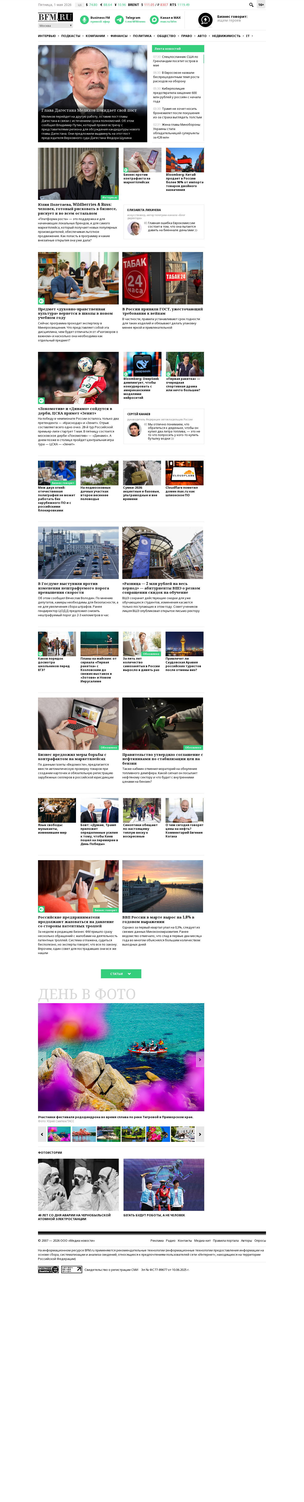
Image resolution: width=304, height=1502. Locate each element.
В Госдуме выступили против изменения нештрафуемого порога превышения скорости (73, 612)
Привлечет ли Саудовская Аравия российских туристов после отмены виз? (183, 693)
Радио (171, 1284)
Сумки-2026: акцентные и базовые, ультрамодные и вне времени (141, 516)
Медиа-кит (202, 1284)
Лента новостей (167, 48)
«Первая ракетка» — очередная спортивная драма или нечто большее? (183, 399)
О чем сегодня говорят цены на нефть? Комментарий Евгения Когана (185, 865)
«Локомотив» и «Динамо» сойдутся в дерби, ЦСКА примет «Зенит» (75, 427)
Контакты (185, 1284)
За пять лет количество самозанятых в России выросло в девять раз (141, 693)
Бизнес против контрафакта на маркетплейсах (137, 180)
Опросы (260, 1284)
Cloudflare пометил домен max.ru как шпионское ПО (182, 514)
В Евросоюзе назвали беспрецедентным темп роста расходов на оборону (176, 76)
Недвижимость (226, 36)
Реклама (157, 1284)
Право (186, 36)
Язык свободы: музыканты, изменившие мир (52, 864)
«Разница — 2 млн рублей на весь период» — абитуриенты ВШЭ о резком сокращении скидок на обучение (161, 614)
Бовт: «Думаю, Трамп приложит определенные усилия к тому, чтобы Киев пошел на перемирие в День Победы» (99, 869)
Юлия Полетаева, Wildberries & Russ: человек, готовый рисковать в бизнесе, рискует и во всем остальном (78, 212)
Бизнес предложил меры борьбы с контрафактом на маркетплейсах (78, 786)
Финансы (119, 36)
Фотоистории (50, 1197)
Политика (142, 36)
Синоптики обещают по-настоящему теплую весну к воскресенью (140, 865)
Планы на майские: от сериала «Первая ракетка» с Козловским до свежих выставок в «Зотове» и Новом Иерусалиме (99, 699)
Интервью (47, 36)
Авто (202, 36)
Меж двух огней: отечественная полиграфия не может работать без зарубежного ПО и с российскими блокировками (56, 521)
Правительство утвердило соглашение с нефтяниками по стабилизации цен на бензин (158, 789)
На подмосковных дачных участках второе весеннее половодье (95, 516)
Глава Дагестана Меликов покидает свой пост (82, 106)
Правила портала (226, 1284)
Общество (166, 36)
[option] (121, 1101)
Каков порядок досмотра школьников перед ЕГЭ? (54, 693)
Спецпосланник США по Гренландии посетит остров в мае (175, 61)
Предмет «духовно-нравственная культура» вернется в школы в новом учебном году (77, 323)
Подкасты (70, 36)
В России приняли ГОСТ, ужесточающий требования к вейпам (157, 323)
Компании (95, 36)
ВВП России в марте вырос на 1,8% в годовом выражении (162, 955)
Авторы (246, 1284)
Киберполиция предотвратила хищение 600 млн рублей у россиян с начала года (177, 94)
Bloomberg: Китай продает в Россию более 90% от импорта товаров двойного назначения (185, 184)
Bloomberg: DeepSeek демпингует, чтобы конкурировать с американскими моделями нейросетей (141, 402)
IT (248, 36)
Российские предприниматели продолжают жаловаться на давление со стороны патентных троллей (77, 960)
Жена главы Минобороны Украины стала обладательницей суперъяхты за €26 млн (176, 130)
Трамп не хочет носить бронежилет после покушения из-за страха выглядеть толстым (177, 112)
